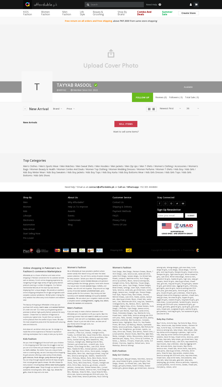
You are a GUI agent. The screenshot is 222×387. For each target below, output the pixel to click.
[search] (114, 4)
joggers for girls (162, 300)
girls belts (166, 307)
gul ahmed (94, 365)
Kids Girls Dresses (154, 172)
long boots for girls (188, 300)
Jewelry (150, 318)
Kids (25, 211)
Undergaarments (119, 304)
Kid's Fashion (119, 350)
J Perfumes (75, 358)
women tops (91, 286)
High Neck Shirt (78, 351)
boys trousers (161, 344)
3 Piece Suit (80, 333)
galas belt (180, 360)
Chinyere (130, 341)
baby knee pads (170, 360)
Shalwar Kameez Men (92, 367)
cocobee (184, 365)
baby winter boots (173, 358)
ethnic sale (71, 374)
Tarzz (132, 338)
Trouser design (144, 283)
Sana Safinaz (137, 331)
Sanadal (129, 318)
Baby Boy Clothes (165, 319)
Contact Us (118, 202)
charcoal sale (79, 367)
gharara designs (128, 368)
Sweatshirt (149, 301)
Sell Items (126, 123)
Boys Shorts (188, 346)
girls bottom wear (169, 286)
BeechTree (140, 334)
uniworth (70, 333)
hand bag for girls (174, 311)
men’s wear (43, 307)
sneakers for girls (174, 300)
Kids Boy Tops (93, 172)
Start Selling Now (31, 233)
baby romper (178, 330)
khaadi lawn (117, 315)
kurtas (69, 288)
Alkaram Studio (130, 334)
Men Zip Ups (131, 166)
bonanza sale (132, 274)
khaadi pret (139, 341)
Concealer (145, 320)
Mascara (139, 325)
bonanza (85, 365)
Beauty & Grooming (98, 13)
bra (101, 301)
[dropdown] (190, 4)
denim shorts (182, 348)
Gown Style (135, 288)
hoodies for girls (176, 279)
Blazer (130, 281)
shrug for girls (186, 284)
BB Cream (122, 325)
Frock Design (117, 271)
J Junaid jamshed (172, 302)
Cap (135, 313)
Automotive (29, 225)
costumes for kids (163, 314)
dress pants (161, 351)
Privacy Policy (119, 220)
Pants (89, 358)
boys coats (166, 339)
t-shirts (100, 286)
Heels (123, 318)
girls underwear (179, 293)
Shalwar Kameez (142, 306)
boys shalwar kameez (179, 325)
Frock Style (116, 294)
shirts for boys (172, 323)
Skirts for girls (183, 290)
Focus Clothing (102, 376)
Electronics (28, 220)
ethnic (87, 351)
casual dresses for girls (124, 361)
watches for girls (191, 309)
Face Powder (146, 322)
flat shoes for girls (175, 297)
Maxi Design (127, 271)
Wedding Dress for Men (94, 342)
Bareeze (132, 304)
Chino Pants (86, 360)
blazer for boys (169, 337)
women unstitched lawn (90, 291)
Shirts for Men (96, 330)
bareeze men (117, 285)
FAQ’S (115, 216)
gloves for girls (176, 307)
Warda (115, 336)
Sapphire (130, 343)
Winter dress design (177, 277)
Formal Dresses (84, 330)
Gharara (146, 294)
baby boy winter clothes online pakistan (175, 335)
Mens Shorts (96, 358)
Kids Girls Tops (172, 172)
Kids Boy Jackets (76, 172)
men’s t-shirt (93, 316)
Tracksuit (70, 342)
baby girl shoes (162, 297)
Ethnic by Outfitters (142, 338)
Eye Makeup (131, 325)
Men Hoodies (102, 166)
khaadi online (145, 288)
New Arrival (29, 229)
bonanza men (91, 370)
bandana (92, 319)
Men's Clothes (30, 166)
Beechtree (134, 283)
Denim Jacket (95, 351)
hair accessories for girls (189, 311)
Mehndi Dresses (118, 297)
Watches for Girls (144, 313)
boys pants (192, 348)
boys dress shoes (191, 355)
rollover (168, 367)
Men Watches (67, 166)
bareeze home (118, 322)
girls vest (164, 284)
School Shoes (76, 376)
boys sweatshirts (191, 341)
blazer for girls (169, 281)
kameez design (133, 276)
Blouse (148, 271)
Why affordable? (76, 202)
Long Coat (140, 301)
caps (98, 319)
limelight (104, 351)
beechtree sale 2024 (129, 301)
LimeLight (121, 336)
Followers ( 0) (176, 97)
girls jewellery (161, 311)
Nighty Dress (125, 306)
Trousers (95, 363)
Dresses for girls (118, 359)
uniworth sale (93, 344)
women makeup (85, 296)
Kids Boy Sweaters (56, 172)
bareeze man (123, 292)
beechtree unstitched (120, 320)
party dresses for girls (54, 357)
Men (25, 202)
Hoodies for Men (78, 349)
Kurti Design (144, 278)
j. (118, 341)
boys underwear (173, 344)
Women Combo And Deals (70, 169)
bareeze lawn (148, 336)
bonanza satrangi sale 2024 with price (90, 374)
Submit (191, 215)
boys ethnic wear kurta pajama (53, 365)
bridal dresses (92, 281)
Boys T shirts (161, 323)
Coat (119, 301)
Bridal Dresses (117, 288)
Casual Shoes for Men (99, 372)
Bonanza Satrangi (127, 345)
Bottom (83, 358)
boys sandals (177, 353)
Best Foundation (135, 320)
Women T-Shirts (164, 169)
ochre (175, 367)
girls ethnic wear (32, 367)
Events (71, 216)
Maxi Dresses (137, 294)
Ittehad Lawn (139, 343)
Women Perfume (145, 169)
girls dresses (28, 357)
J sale (104, 330)
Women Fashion (45, 13)
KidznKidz (141, 359)
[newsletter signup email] (170, 215)
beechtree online (133, 278)
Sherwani (70, 344)
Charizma (122, 343)
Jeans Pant (77, 360)
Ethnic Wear (76, 365)
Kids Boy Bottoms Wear (131, 172)
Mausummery (137, 336)
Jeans (125, 285)
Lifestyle (27, 216)
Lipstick (144, 329)
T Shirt (73, 337)
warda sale (129, 290)
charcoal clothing (79, 339)
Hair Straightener (125, 329)
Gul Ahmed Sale (79, 335)
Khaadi (115, 278)
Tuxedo (69, 335)
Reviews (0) (161, 97)
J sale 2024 (95, 346)
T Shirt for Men (82, 337)
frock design (39, 357)
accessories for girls (185, 304)
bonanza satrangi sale (79, 356)
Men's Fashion (74, 326)
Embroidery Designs (125, 313)
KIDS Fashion (27, 13)
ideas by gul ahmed (93, 353)
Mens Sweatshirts (92, 339)
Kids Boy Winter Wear (34, 172)
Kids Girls (189, 169)
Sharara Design (145, 292)
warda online (144, 311)
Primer (115, 325)
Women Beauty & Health (42, 169)
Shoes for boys (167, 353)
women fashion (58, 307)
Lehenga (127, 288)
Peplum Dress (126, 294)
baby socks (188, 360)
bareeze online (143, 308)
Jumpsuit (122, 278)
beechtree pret (118, 338)
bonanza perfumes (89, 376)
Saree (114, 290)
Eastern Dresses (138, 366)
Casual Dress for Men (94, 335)
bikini (106, 301)
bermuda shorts (166, 346)
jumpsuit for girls (139, 361)
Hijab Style (134, 311)
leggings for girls (182, 286)
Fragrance (136, 327)
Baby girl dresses (130, 359)
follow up (142, 97)
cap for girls (186, 307)
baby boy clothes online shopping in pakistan (177, 331)
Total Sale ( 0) (192, 97)
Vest (101, 339)
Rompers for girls (181, 272)
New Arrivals (30, 122)
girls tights (160, 288)
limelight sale (80, 342)
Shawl (115, 313)
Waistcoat (75, 372)
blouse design (183, 270)
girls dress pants (171, 290)
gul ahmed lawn (81, 344)
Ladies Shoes (127, 315)
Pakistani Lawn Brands (121, 311)
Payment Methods (122, 211)
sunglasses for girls (177, 309)
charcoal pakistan (91, 349)
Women (27, 207)
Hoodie (136, 297)
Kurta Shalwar (80, 370)
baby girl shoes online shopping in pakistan (172, 295)
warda (146, 341)
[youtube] (183, 203)
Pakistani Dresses (139, 271)
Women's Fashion (122, 267)
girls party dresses (125, 366)
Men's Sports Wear (48, 166)
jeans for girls (170, 288)
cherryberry (161, 367)
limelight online (98, 333)
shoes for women (74, 303)
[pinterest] (171, 203)
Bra (127, 304)
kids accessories (186, 358)
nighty (96, 301)
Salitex (129, 336)
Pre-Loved (28, 238)
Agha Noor (149, 334)
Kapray (126, 338)
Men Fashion (66, 13)
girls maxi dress (184, 267)
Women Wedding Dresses (122, 169)
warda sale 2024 (144, 274)
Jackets (142, 297)
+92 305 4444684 (148, 186)
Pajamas (95, 360)
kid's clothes (31, 350)
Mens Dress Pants (84, 363)
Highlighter (128, 322)
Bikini (138, 304)
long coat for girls (174, 284)
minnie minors (175, 365)
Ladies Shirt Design (119, 276)
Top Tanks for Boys (184, 323)
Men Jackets (117, 166)
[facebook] (159, 203)
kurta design (172, 270)
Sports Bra (145, 304)
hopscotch (193, 362)
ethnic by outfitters (96, 337)
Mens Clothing (72, 330)
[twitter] (177, 203)
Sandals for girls (185, 302)
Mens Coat (81, 353)
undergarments (87, 301)
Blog (70, 225)
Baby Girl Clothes (121, 354)
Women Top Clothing (96, 169)
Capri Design (132, 285)
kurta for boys (166, 328)
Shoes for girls (191, 293)
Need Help (153, 4)
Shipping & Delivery (122, 207)
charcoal (88, 333)
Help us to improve (78, 207)
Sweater (91, 356)
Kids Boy (178, 169)
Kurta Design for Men (82, 346)
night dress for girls (177, 274)
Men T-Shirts (146, 166)
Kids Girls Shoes (42, 175)
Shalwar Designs (144, 285)
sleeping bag (161, 362)
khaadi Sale (141, 299)
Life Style (82, 13)
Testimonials (74, 220)
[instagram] (165, 203)
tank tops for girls (167, 272)
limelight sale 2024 (140, 318)
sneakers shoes (188, 353)
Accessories (181, 166)
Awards (71, 211)
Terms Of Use (120, 225)
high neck (187, 279)
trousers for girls (166, 293)
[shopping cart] (196, 4)
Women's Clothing (163, 166)
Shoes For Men (85, 372)
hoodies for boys (169, 341)
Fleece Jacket (71, 353)
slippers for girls (187, 297)
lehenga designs (172, 267)
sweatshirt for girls (163, 279)
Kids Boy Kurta (110, 172)
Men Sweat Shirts (84, 166)
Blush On (136, 322)
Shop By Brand (122, 13)
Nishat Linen (148, 331)
